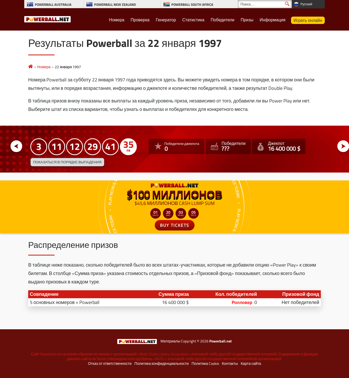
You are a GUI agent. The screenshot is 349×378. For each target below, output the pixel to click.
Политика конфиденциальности (161, 363)
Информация (272, 20)
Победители (222, 20)
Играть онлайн (308, 20)
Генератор (166, 20)
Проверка (140, 20)
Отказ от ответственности (110, 363)
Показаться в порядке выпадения (67, 162)
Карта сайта (251, 363)
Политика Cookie (205, 363)
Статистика (193, 20)
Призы (247, 20)
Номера (116, 20)
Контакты (230, 363)
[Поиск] (265, 4)
